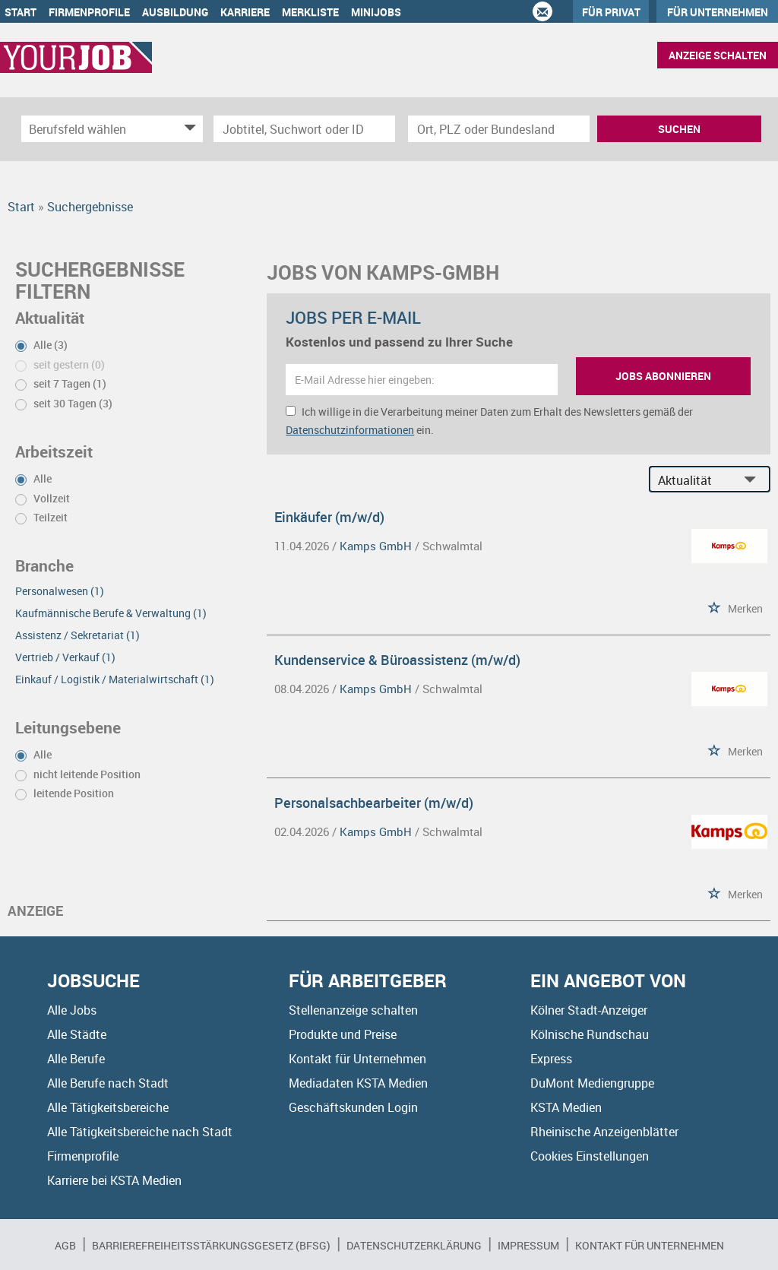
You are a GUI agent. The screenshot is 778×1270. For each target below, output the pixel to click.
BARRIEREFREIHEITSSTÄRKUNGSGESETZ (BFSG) (211, 1245)
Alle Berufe (76, 1058)
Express (551, 1058)
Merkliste (310, 12)
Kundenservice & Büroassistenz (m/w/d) (397, 660)
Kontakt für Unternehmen (357, 1058)
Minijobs (376, 12)
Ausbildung (175, 12)
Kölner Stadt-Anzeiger (588, 1010)
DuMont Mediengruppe (592, 1083)
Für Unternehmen (717, 12)
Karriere (245, 12)
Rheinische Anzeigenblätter (604, 1131)
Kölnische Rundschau (589, 1034)
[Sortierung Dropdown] (753, 479)
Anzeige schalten (718, 55)
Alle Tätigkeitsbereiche (108, 1107)
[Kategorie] (96, 129)
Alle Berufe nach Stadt (108, 1083)
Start (20, 12)
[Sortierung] (694, 479)
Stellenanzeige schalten (353, 1010)
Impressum (528, 1245)
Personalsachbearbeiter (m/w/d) (373, 802)
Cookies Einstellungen (589, 1156)
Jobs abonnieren (663, 376)
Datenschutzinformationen (350, 430)
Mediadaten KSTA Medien (358, 1083)
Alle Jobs (71, 1010)
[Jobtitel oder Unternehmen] (304, 129)
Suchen (679, 129)
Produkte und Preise (343, 1034)
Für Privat (611, 12)
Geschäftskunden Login (353, 1107)
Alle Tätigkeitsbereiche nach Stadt (139, 1131)
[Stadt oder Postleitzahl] (499, 129)
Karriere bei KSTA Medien (114, 1180)
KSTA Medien (566, 1107)
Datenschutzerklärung (414, 1245)
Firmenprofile (89, 12)
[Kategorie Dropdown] (187, 129)
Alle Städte (76, 1034)
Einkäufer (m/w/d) (329, 517)
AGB (65, 1245)
